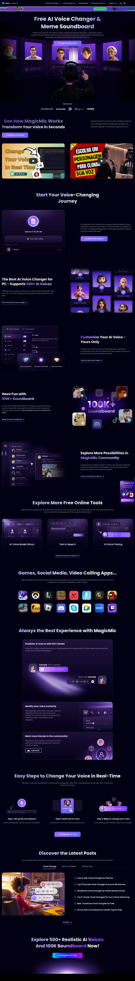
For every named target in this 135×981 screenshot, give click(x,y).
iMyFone (15, 3)
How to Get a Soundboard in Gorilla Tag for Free (99, 910)
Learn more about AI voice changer (14, 302)
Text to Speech (69, 3)
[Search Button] (121, 4)
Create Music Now (100, 9)
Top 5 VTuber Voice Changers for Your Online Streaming (103, 897)
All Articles (67, 922)
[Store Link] (124, 3)
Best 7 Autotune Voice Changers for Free (95, 903)
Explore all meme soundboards (13, 419)
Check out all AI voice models (91, 360)
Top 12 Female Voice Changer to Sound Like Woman (101, 884)
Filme (7, 3)
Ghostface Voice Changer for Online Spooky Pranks (101, 890)
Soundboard (83, 3)
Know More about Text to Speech (68, 556)
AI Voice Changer (52, 3)
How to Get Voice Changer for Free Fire (95, 878)
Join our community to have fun (92, 476)
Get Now (127, 500)
